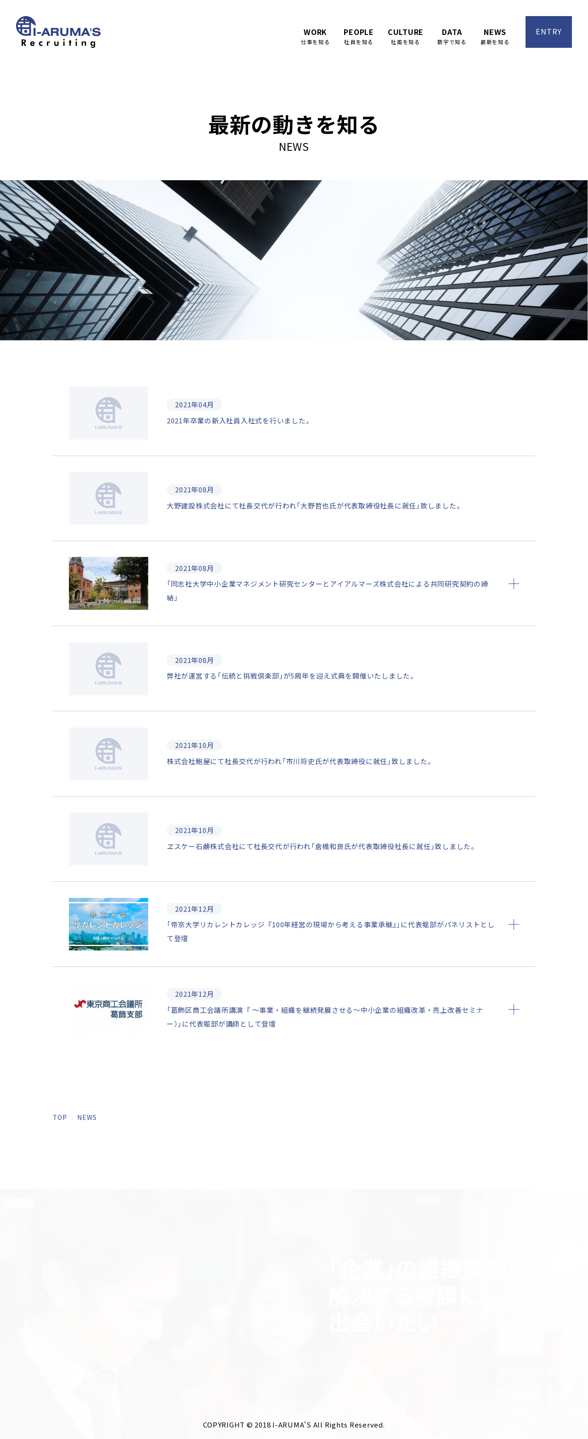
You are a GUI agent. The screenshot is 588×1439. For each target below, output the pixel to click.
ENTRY (549, 31)
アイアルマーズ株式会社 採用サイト (58, 32)
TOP (60, 1157)
